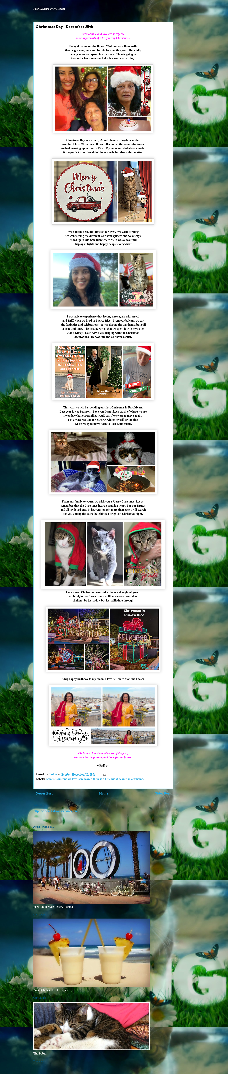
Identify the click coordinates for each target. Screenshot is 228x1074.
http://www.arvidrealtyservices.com (56, 811)
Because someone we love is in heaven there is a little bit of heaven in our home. (95, 779)
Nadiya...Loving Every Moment (49, 9)
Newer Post (44, 793)
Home (103, 793)
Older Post (162, 793)
